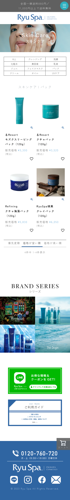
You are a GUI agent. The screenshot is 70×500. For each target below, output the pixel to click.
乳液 (56, 63)
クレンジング (35, 59)
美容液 (35, 63)
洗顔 (56, 59)
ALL (14, 59)
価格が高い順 (53, 243)
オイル (35, 73)
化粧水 (14, 63)
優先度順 (14, 243)
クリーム (14, 73)
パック (55, 68)
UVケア (55, 73)
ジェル (14, 68)
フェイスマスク (35, 68)
